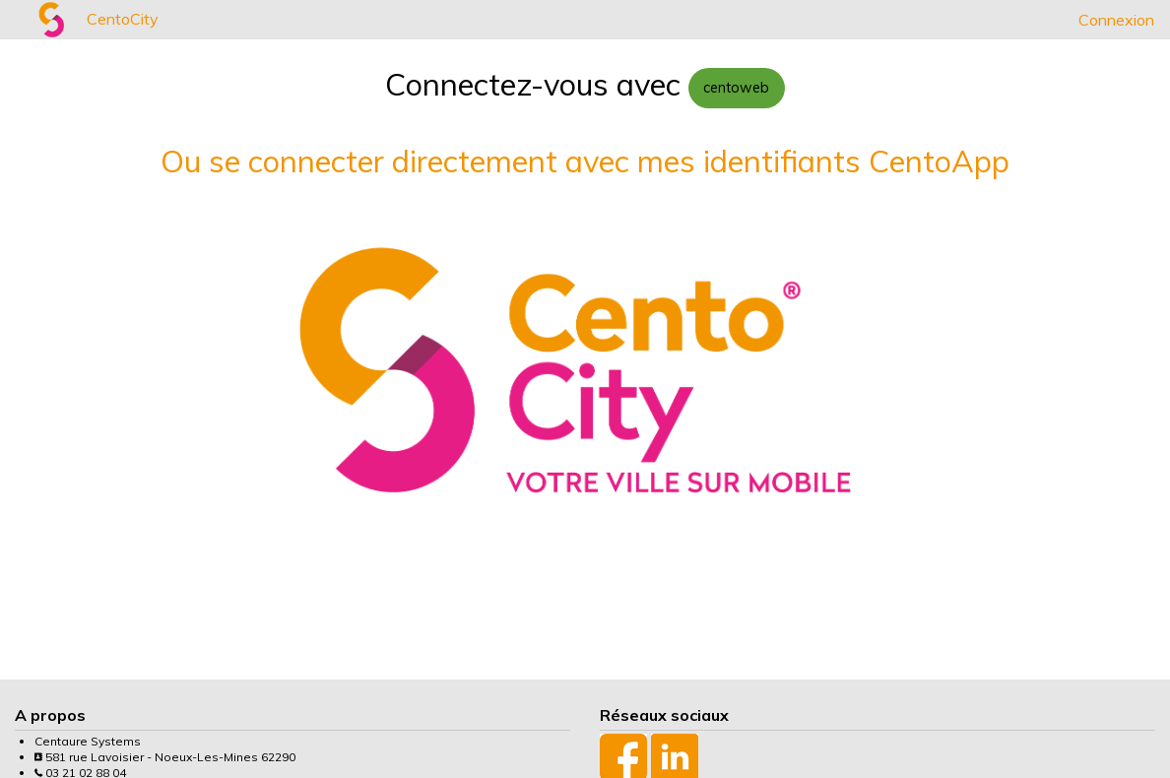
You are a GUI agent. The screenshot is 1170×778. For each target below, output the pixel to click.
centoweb (736, 88)
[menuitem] (16, 19)
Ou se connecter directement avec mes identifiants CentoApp (585, 161)
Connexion (1116, 20)
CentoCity (123, 19)
